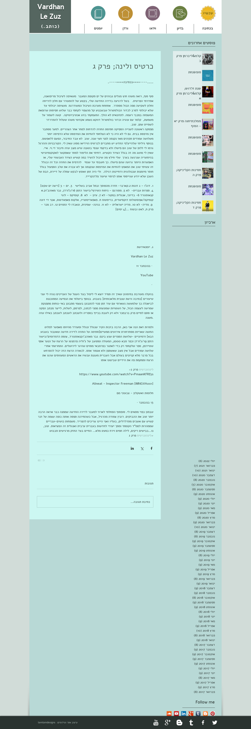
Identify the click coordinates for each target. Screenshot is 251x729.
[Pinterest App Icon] (212, 713)
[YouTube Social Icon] (176, 713)
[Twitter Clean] (215, 722)
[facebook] (203, 722)
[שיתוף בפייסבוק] (151, 448)
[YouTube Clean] (156, 722)
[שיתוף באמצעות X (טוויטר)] (142, 448)
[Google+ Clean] (168, 722)
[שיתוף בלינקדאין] (132, 448)
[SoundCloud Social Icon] (169, 713)
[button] (125, 28)
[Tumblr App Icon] (198, 713)
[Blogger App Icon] (205, 713)
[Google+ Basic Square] (190, 713)
